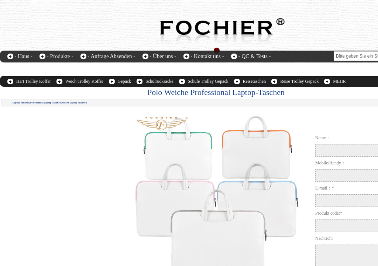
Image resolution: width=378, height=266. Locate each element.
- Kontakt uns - (207, 56)
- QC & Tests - (254, 56)
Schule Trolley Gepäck (208, 81)
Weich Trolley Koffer (84, 81)
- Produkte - (60, 56)
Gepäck (124, 81)
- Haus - (23, 56)
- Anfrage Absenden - (111, 56)
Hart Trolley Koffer (33, 81)
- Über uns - (163, 56)
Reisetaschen (254, 81)
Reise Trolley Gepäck (299, 81)
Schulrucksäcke (159, 81)
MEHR (339, 81)
